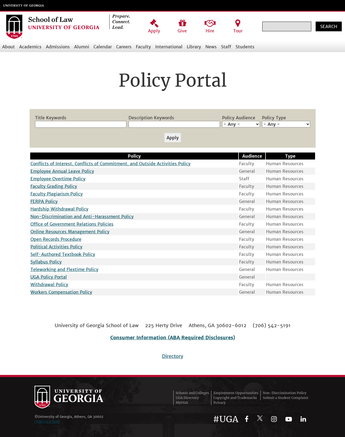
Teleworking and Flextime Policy (64, 269)
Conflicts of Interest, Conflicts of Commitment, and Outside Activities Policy (110, 163)
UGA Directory (187, 398)
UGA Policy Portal (48, 277)
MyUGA (182, 403)
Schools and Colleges (192, 393)
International (168, 46)
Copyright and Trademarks (235, 398)
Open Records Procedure (55, 239)
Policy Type (274, 117)
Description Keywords (151, 117)
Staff (226, 46)
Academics (30, 46)
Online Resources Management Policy (69, 231)
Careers (124, 46)
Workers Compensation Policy (61, 292)
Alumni (81, 46)
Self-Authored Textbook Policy (62, 254)
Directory (172, 356)
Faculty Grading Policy (53, 186)
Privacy (219, 403)
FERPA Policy (44, 201)
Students (245, 46)
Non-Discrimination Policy (284, 393)
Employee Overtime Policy (57, 178)
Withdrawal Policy (49, 284)
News (211, 46)
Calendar (103, 46)
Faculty (143, 46)
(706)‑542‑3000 (47, 421)
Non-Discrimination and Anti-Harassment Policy (82, 216)
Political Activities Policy (56, 246)
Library (194, 46)
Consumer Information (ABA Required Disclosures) (172, 337)
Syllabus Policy (46, 262)
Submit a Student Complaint (285, 398)
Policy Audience (238, 117)
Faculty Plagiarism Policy (56, 194)
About (8, 46)
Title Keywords (50, 117)
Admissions (58, 46)
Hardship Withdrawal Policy (59, 209)
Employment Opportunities (235, 393)
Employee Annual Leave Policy (62, 171)
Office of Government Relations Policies (71, 224)
